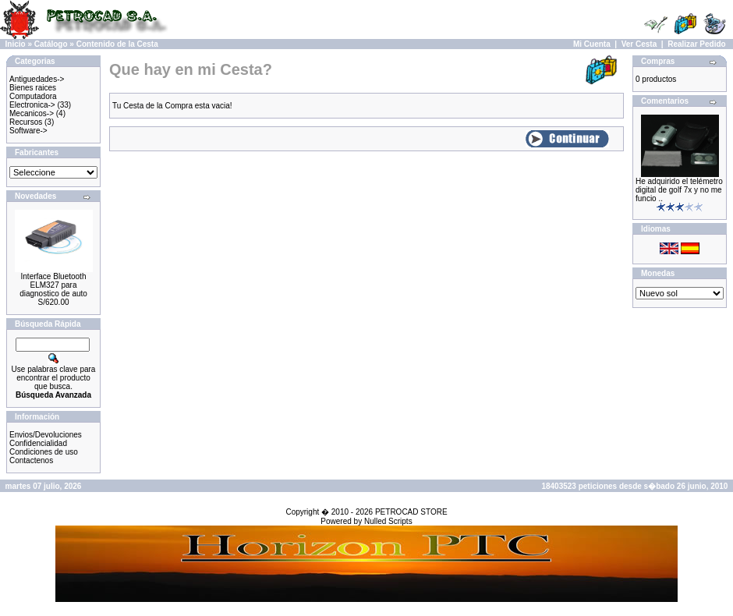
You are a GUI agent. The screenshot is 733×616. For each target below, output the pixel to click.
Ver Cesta (639, 44)
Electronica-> (32, 105)
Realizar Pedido (696, 44)
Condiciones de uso (43, 452)
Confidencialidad (38, 443)
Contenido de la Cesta (117, 44)
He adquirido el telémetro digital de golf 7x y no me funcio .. (679, 190)
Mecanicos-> (31, 113)
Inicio (15, 44)
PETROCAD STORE (411, 512)
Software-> (28, 130)
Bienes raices (32, 87)
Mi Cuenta (592, 44)
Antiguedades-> (36, 79)
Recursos (25, 122)
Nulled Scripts (388, 521)
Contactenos (31, 460)
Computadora (33, 96)
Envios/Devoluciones (45, 434)
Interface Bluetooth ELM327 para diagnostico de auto (53, 285)
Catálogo (51, 44)
